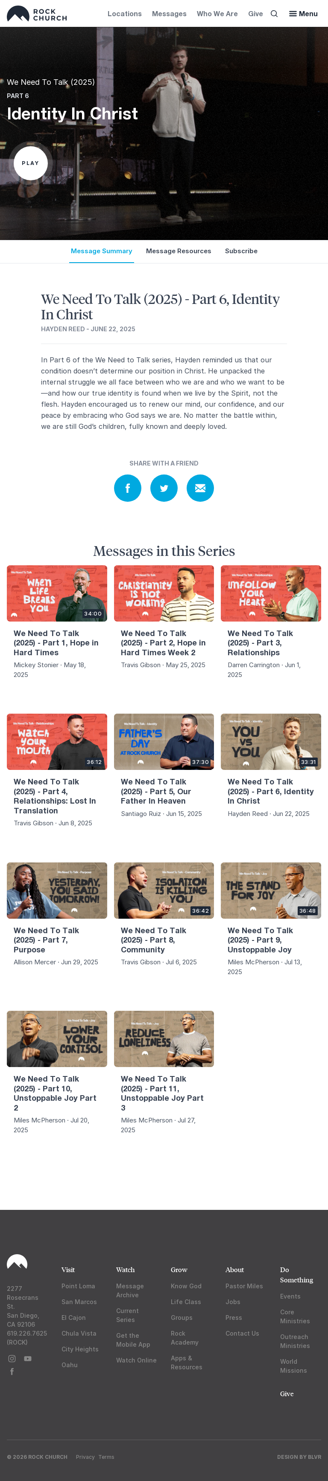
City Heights (80, 1349)
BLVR (314, 1457)
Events (290, 1296)
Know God (186, 1286)
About (235, 1269)
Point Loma (78, 1286)
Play (31, 163)
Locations (125, 13)
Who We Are (217, 13)
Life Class (186, 1301)
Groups (182, 1317)
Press (234, 1317)
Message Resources (178, 251)
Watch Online (136, 1360)
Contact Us (242, 1333)
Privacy (85, 1457)
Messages (169, 13)
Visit (68, 1269)
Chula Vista (79, 1333)
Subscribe (241, 251)
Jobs (233, 1301)
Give (255, 13)
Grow (179, 1269)
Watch (125, 1269)
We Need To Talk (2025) (51, 82)
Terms (106, 1457)
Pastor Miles (244, 1286)
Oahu (70, 1364)
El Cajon (74, 1317)
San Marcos (79, 1301)
